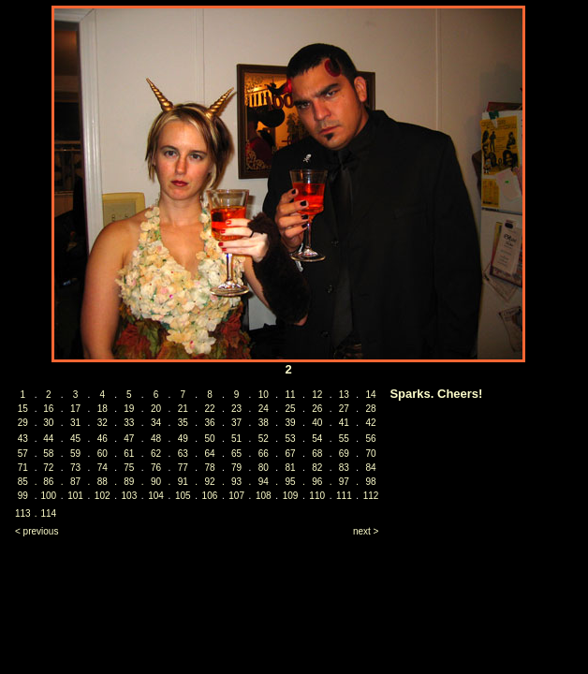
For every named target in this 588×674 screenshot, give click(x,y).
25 (290, 408)
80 (263, 467)
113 (23, 513)
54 (317, 438)
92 (209, 481)
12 (317, 394)
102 (102, 496)
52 (263, 438)
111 (344, 496)
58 (48, 453)
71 (23, 467)
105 (183, 496)
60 (102, 453)
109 (291, 496)
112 (371, 496)
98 (371, 481)
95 (290, 481)
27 (344, 408)
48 (156, 438)
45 (75, 438)
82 (317, 467)
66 (263, 453)
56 (371, 438)
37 (236, 423)
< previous (36, 531)
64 (209, 453)
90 (156, 481)
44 (48, 438)
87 (75, 481)
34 (156, 423)
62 (156, 453)
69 (344, 453)
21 (183, 408)
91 (183, 481)
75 (129, 467)
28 (371, 408)
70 (371, 453)
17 (75, 408)
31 (75, 423)
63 (183, 453)
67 (290, 453)
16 (48, 408)
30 (48, 423)
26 (317, 408)
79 (236, 467)
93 (236, 481)
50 (209, 438)
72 (48, 467)
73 (75, 467)
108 (264, 496)
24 (263, 408)
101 (75, 496)
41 (344, 423)
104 (156, 496)
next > (366, 531)
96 (317, 481)
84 (371, 467)
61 (129, 453)
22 (209, 408)
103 (130, 496)
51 (236, 438)
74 (102, 467)
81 (290, 467)
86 (48, 481)
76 (156, 467)
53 (290, 438)
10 (263, 394)
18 (102, 408)
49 (183, 438)
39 (290, 423)
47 (129, 438)
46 (102, 438)
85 (23, 481)
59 (75, 453)
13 (344, 394)
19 (129, 408)
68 (317, 453)
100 (48, 496)
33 (129, 423)
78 (209, 467)
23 (236, 408)
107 (236, 496)
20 (156, 408)
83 (344, 467)
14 (371, 394)
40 (317, 423)
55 (344, 438)
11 (290, 394)
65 (236, 453)
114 (48, 513)
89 (129, 481)
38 (263, 423)
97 (344, 481)
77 (183, 467)
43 (23, 438)
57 (23, 453)
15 (23, 408)
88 (102, 481)
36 (209, 423)
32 (102, 423)
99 (23, 496)
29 (23, 423)
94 (263, 481)
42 (371, 423)
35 (183, 423)
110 (317, 496)
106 (210, 496)
